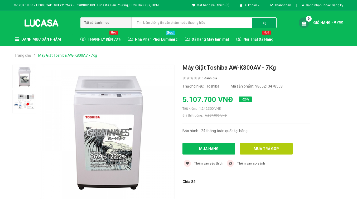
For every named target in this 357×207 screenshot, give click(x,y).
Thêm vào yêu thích (203, 163)
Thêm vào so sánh (246, 163)
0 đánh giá (209, 78)
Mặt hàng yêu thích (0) (210, 5)
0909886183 (86, 5)
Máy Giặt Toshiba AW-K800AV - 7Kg (67, 55)
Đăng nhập (314, 5)
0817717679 (63, 5)
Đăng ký (337, 5)
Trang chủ (23, 55)
